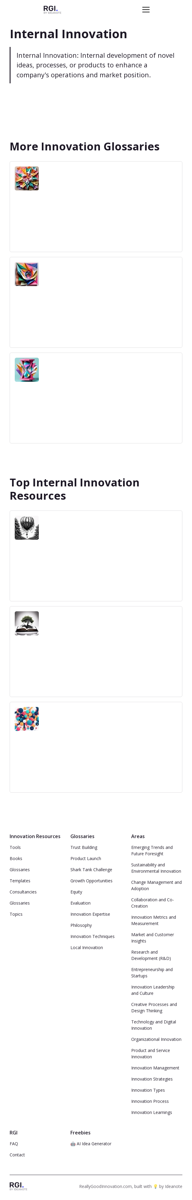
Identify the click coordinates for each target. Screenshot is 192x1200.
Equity (76, 892)
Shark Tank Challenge (91, 869)
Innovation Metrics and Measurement (153, 920)
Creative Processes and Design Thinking (154, 1007)
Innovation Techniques (92, 936)
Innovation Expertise (90, 914)
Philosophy (81, 925)
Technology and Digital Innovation (153, 1025)
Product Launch (85, 858)
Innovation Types (148, 1090)
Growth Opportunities (91, 881)
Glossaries (20, 869)
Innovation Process (150, 1101)
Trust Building (83, 847)
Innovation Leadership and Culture (153, 990)
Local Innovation (86, 947)
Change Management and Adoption (156, 885)
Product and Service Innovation (150, 1053)
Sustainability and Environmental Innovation (156, 868)
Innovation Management (155, 1068)
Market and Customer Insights (152, 938)
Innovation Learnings (151, 1112)
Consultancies (23, 892)
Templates (20, 881)
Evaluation (80, 903)
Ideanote (173, 1186)
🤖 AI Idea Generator (90, 1143)
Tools (15, 847)
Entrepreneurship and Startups (152, 973)
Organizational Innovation (156, 1039)
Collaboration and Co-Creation (152, 903)
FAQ (14, 1143)
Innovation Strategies (152, 1079)
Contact (17, 1155)
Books (16, 858)
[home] (52, 9)
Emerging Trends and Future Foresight (152, 850)
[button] (145, 9)
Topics (16, 914)
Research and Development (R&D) (151, 955)
